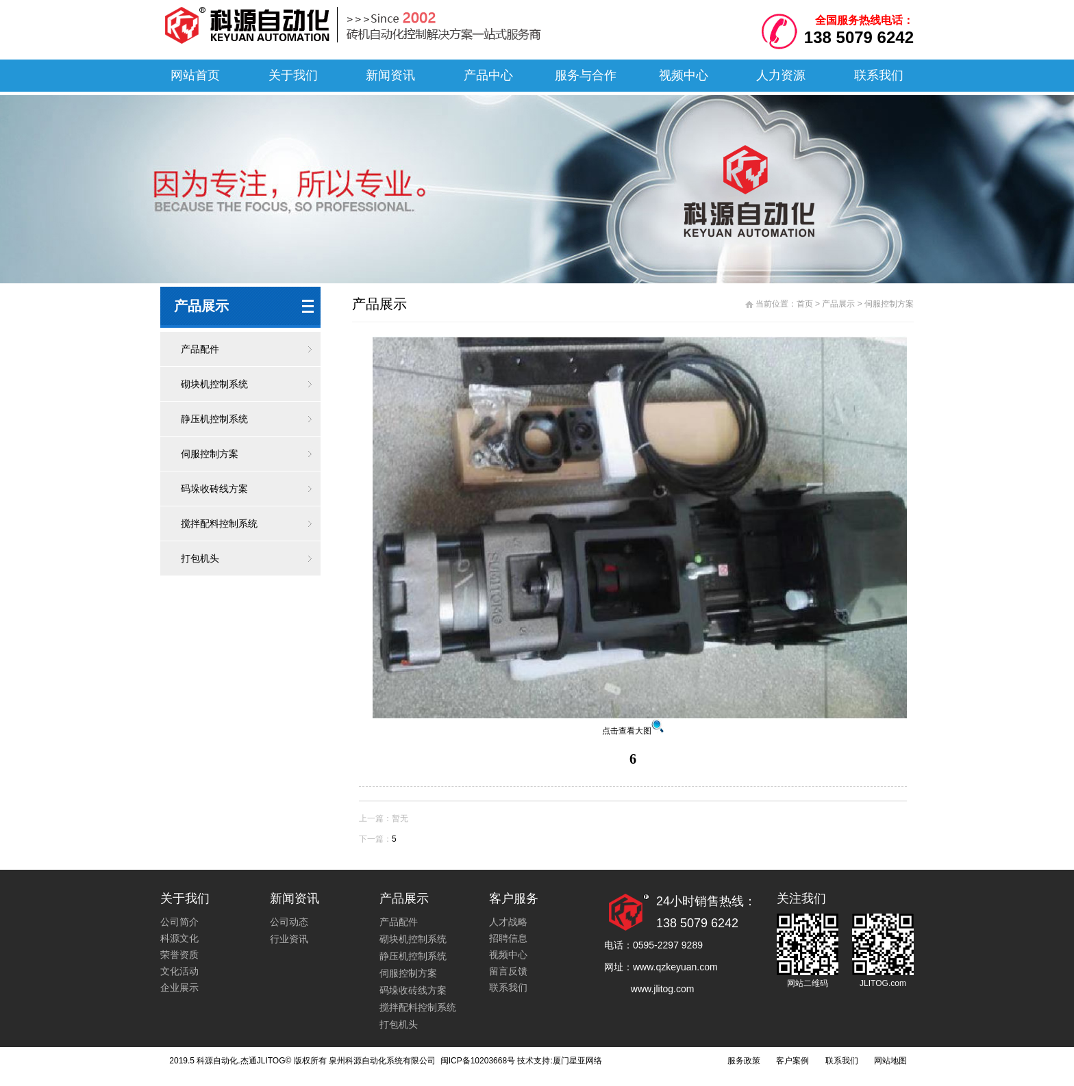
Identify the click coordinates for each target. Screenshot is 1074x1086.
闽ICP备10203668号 (476, 1060)
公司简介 (179, 921)
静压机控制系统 (214, 418)
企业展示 (179, 987)
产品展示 (838, 304)
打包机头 (200, 558)
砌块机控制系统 (214, 383)
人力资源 (781, 75)
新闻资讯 (390, 75)
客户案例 (792, 1060)
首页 (805, 304)
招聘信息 (508, 938)
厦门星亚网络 (577, 1060)
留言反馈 (508, 971)
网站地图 (890, 1060)
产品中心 (488, 75)
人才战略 (508, 921)
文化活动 (179, 971)
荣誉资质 (179, 954)
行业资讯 (289, 938)
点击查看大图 (633, 731)
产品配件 (200, 349)
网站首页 (195, 75)
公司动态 (289, 921)
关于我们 (293, 75)
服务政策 (743, 1060)
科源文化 (179, 938)
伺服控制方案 (209, 453)
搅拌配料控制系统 (219, 523)
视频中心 (683, 75)
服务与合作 (585, 75)
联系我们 (878, 75)
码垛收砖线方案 (214, 488)
